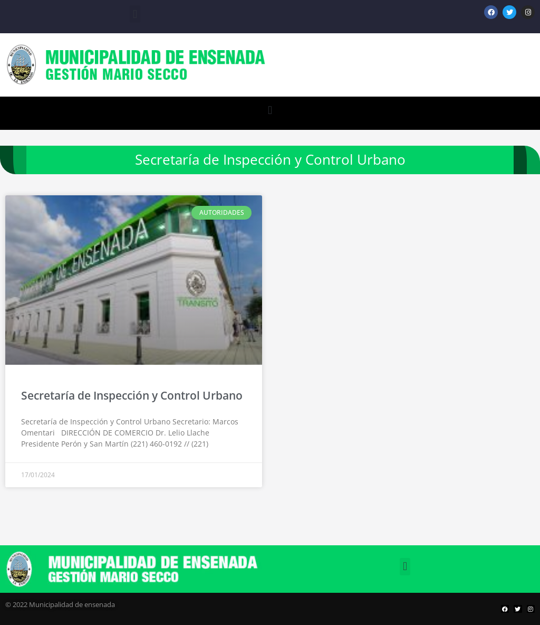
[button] (135, 14)
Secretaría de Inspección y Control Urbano (132, 395)
